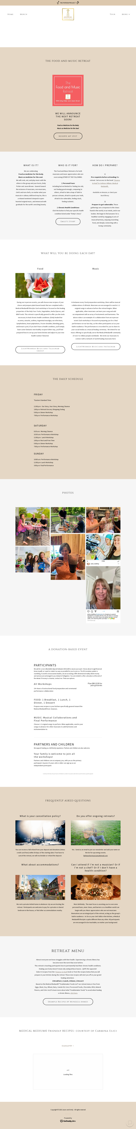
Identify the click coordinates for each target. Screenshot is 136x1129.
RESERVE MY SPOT (68, 136)
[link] (68, 14)
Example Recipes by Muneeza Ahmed (68, 1002)
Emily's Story (68, 221)
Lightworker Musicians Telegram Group (40, 349)
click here (73, 993)
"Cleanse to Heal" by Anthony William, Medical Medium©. (106, 183)
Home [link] (10, 14)
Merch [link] (23, 14)
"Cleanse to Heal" (61, 972)
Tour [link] (112, 14)
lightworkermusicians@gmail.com (95, 856)
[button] (125, 14)
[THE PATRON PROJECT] (68, 2)
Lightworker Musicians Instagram (95, 346)
